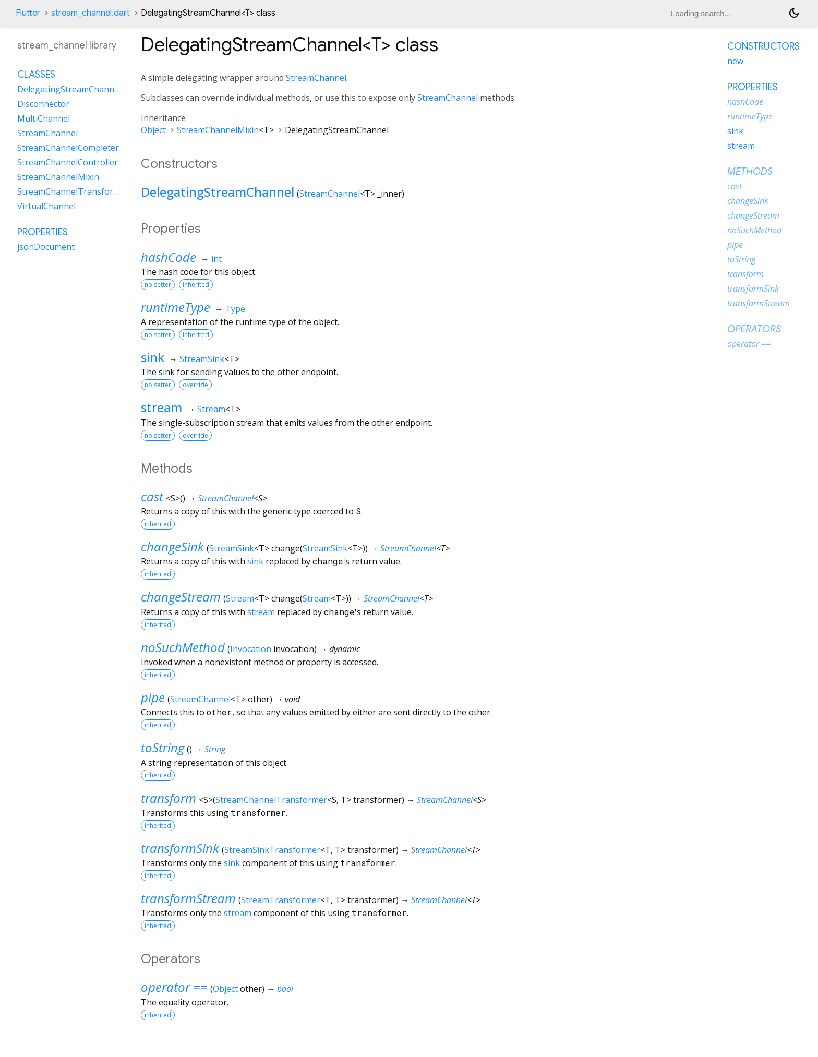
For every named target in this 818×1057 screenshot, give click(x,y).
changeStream (181, 596)
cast (152, 496)
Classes (36, 74)
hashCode (168, 257)
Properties (42, 232)
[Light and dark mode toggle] (794, 13)
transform (168, 798)
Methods (750, 171)
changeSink (172, 546)
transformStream (188, 898)
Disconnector (43, 104)
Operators (754, 329)
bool (285, 988)
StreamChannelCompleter (68, 147)
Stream (211, 409)
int (216, 259)
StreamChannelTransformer (271, 800)
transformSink (180, 848)
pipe (153, 697)
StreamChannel (316, 77)
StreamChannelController (67, 162)
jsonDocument (46, 247)
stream (161, 407)
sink (152, 357)
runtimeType (175, 307)
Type (235, 309)
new (735, 61)
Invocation (250, 649)
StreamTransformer (280, 900)
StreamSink (201, 359)
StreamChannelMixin (218, 130)
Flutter (28, 13)
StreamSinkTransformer (272, 850)
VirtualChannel (46, 206)
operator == (174, 986)
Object (153, 130)
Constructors (763, 46)
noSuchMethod (183, 647)
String (214, 749)
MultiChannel (43, 118)
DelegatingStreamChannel (217, 191)
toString (162, 747)
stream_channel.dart (90, 13)
